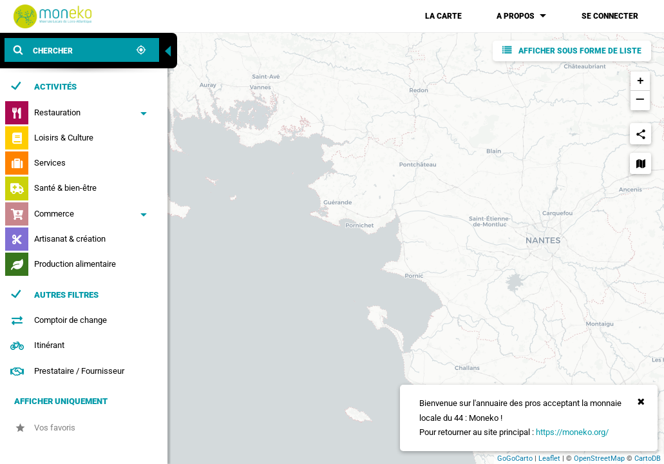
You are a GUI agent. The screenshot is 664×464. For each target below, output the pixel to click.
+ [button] (640, 81)
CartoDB (647, 458)
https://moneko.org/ (572, 432)
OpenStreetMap (599, 458)
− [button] (640, 100)
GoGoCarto (515, 458)
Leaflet (549, 458)
